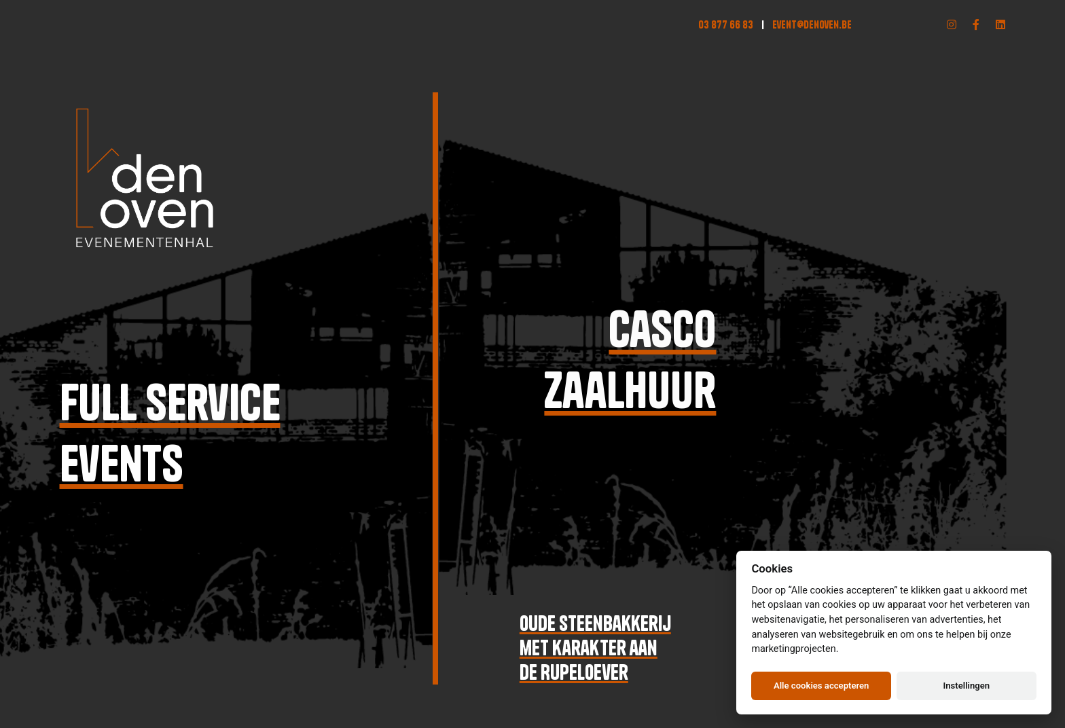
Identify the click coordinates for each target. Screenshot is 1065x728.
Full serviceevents (168, 432)
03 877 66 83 (725, 24)
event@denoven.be (812, 24)
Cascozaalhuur (633, 359)
